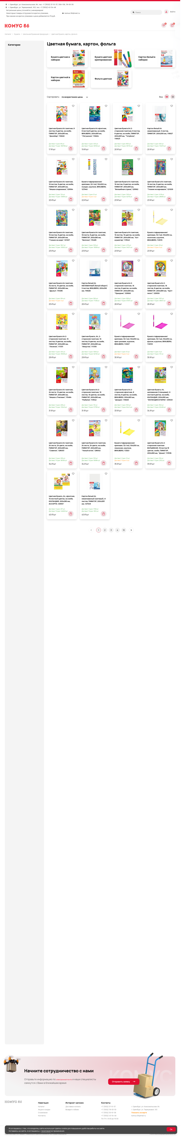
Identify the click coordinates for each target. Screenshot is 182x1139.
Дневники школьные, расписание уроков (23, 450)
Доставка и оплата (73, 1106)
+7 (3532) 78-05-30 (108, 1109)
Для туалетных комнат (18, 444)
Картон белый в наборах (26, 300)
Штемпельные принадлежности (22, 1020)
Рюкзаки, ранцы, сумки (18, 841)
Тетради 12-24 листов (22, 231)
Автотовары (13, 50)
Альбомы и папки (16, 67)
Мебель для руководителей (20, 646)
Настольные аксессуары (19, 706)
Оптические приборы (18, 720)
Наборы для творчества (19, 691)
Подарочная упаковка (18, 782)
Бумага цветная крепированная (22, 294)
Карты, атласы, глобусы (19, 528)
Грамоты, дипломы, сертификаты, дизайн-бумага (23, 123)
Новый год (12, 715)
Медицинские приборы (18, 664)
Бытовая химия (15, 349)
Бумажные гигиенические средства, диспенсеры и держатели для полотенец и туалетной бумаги (21, 330)
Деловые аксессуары (18, 383)
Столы (11, 890)
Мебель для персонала (18, 642)
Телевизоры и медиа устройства (23, 904)
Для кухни (12, 439)
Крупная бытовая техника (20, 613)
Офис (10, 730)
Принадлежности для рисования (23, 809)
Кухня (10, 617)
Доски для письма (16, 466)
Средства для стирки (17, 875)
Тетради (12, 909)
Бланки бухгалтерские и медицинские (21, 91)
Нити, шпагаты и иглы (18, 710)
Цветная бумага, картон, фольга (64, 34)
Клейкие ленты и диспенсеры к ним (24, 533)
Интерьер (12, 501)
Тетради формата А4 (22, 258)
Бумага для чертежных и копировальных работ (21, 110)
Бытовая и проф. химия (18, 339)
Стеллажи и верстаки (18, 885)
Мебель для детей (16, 632)
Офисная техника (16, 735)
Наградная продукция (18, 696)
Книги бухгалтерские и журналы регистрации (25, 136)
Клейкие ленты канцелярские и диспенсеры (22, 540)
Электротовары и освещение (21, 1030)
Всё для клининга (16, 359)
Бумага (11, 85)
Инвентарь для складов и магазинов (19, 490)
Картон (13, 130)
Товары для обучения (18, 928)
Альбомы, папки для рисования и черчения (23, 177)
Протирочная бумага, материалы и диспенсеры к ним (24, 835)
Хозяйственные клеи (17, 982)
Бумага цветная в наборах (27, 287)
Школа (11, 1011)
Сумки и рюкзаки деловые (20, 899)
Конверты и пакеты (19, 143)
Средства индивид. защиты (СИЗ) (23, 880)
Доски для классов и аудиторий (22, 461)
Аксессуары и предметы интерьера (24, 62)
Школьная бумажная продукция (20, 169)
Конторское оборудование (20, 588)
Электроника (14, 1025)
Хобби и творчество (17, 962)
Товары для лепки (16, 919)
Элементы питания (16, 1040)
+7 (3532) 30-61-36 (108, 1112)
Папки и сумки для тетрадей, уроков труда (21, 758)
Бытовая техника (16, 344)
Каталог (41, 1106)
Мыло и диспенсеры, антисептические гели (18, 680)
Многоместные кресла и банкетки (23, 674)
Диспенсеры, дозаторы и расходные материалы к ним (21, 423)
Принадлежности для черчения (22, 814)
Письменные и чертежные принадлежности (20, 771)
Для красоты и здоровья (19, 434)
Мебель (11, 622)
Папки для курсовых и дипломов (23, 216)
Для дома (12, 430)
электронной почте (67, 1079)
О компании (43, 1112)
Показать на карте (139, 1112)
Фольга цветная (22, 311)
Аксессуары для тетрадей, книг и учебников (23, 56)
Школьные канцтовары (18, 1015)
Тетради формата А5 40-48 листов (25, 265)
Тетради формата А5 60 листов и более (24, 273)
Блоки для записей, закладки (23, 98)
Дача (10, 373)
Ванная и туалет (15, 354)
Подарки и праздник (17, 777)
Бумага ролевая (17, 116)
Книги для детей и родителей (21, 568)
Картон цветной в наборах (27, 305)
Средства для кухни (17, 870)
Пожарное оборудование (19, 787)
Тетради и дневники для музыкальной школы (24, 238)
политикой (46, 1131)
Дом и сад (12, 457)
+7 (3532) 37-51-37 (108, 1106)
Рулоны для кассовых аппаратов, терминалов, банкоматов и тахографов (25, 159)
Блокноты (17, 183)
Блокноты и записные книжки (21, 72)
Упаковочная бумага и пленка (21, 957)
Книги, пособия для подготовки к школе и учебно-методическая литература (23, 581)
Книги (10, 563)
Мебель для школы (16, 659)
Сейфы (11, 851)
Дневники (17, 196)
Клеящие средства (16, 553)
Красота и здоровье (17, 603)
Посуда (11, 799)
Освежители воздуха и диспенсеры (24, 725)
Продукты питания (16, 824)
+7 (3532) (47, 4)
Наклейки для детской (18, 701)
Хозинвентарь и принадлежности (23, 967)
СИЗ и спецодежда (16, 856)
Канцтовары (13, 516)
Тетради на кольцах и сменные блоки (22, 246)
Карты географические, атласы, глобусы (22, 522)
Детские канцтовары (17, 407)
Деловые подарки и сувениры (21, 388)
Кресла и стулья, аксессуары (21, 608)
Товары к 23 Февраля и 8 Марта (22, 943)
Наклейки (17, 202)
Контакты (42, 1115)
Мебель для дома (16, 637)
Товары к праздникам (18, 948)
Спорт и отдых (14, 865)
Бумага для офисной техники (23, 103)
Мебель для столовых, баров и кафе (22, 653)
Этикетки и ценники (19, 321)
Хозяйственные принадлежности (23, 986)
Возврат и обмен (72, 1109)
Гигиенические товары (18, 364)
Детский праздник (16, 412)
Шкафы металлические (18, 1006)
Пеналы (11, 765)
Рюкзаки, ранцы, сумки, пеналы (22, 846)
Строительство (15, 894)
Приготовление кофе (17, 804)
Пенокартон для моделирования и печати (25, 150)
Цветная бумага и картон (19, 1001)
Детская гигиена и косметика (21, 402)
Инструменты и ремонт (18, 496)
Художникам (13, 991)
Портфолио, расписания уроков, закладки (24, 225)
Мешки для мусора (16, 669)
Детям (11, 417)
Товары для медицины (18, 923)
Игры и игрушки (15, 479)
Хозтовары (13, 972)
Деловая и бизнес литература (22, 378)
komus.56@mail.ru (72, 13)
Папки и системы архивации (21, 747)
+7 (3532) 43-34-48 (48, 7)
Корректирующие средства (20, 593)
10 (124, 578)
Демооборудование (17, 393)
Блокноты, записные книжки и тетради (21, 79)
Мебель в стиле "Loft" (18, 627)
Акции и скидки (44, 1109)
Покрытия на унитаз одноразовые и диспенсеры (24, 793)
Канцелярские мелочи (18, 506)
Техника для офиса (16, 914)
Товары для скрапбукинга (20, 938)
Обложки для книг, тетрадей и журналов (26, 208)
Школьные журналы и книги (25, 316)
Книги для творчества (18, 573)
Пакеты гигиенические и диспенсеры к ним (19, 741)
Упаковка (12, 952)
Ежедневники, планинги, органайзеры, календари (19, 473)
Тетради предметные (22, 253)
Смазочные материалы (18, 860)
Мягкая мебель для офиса (20, 686)
